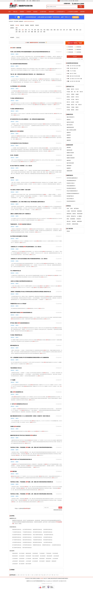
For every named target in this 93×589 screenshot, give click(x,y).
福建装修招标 (69, 165)
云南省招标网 (15, 563)
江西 (64, 29)
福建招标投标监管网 (70, 127)
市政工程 (81, 91)
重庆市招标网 (28, 563)
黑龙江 (48, 29)
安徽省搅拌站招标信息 (16, 529)
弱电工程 (77, 99)
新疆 (35, 31)
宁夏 (74, 29)
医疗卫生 (68, 94)
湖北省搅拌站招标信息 (48, 534)
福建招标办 (69, 119)
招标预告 (22, 11)
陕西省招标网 (21, 561)
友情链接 (59, 578)
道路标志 (68, 96)
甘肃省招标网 (35, 553)
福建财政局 (69, 137)
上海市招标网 (28, 561)
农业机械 (68, 109)
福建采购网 (69, 147)
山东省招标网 (55, 558)
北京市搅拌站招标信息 (27, 529)
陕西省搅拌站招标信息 (37, 542)
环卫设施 (68, 91)
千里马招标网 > (16, 21)
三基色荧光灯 (78, 218)
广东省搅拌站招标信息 (16, 532)
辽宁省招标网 (28, 558)
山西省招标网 (15, 561)
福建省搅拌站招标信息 (37, 529)
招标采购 (17, 25)
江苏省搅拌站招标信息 (37, 537)
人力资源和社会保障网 (72, 11)
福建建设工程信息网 (70, 152)
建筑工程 (72, 89)
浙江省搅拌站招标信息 (16, 547)
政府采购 (82, 11)
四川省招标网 (35, 561)
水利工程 (77, 96)
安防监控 (17, 37)
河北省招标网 (21, 555)
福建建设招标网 (69, 170)
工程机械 (72, 107)
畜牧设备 (72, 109)
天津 (29, 31)
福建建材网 (69, 168)
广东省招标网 (41, 553)
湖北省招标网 (42, 555)
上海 (23, 31)
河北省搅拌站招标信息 (16, 534)
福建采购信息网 (69, 150)
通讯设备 (68, 107)
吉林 (58, 29)
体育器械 (68, 104)
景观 (77, 91)
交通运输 (72, 94)
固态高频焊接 (72, 218)
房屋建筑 (68, 89)
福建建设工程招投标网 (70, 157)
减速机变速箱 (79, 221)
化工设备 (72, 99)
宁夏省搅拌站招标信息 (37, 539)
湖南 (54, 29)
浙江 (67, 0)
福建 (23, 29)
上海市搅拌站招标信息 (47, 542)
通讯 (76, 104)
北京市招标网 (21, 553)
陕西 (19, 31)
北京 (63, 0)
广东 (61, 0)
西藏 (32, 31)
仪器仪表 (72, 96)
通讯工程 (79, 104)
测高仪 (68, 218)
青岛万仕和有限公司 (70, 198)
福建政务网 (69, 140)
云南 (38, 31)
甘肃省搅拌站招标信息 (47, 529)
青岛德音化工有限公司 (70, 183)
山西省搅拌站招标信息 (27, 542)
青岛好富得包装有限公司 (71, 201)
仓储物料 (77, 94)
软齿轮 (71, 208)
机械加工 (77, 107)
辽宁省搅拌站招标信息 (16, 539)
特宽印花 (68, 216)
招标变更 (32, 25)
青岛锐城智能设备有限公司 (71, 180)
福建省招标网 (28, 553)
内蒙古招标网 (35, 558)
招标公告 (15, 11)
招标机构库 (51, 11)
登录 (82, 59)
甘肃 (26, 29)
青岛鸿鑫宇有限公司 (70, 196)
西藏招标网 (48, 561)
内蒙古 (70, 29)
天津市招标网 (41, 561)
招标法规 (52, 578)
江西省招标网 (21, 558)
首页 (10, 11)
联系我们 (34, 578)
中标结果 (29, 11)
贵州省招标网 (55, 553)
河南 (44, 29)
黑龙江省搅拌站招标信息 (38, 534)
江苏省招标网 (15, 558)
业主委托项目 (43, 11)
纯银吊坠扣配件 (79, 213)
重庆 (44, 31)
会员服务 (41, 578)
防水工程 (77, 89)
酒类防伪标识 (69, 213)
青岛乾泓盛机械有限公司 (71, 185)
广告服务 (48, 578)
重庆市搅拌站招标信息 (27, 547)
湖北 (71, 0)
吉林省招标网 (56, 555)
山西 (16, 31)
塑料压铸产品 (73, 216)
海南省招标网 (15, 555)
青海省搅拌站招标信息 (47, 539)
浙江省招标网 (21, 563)
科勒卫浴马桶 (73, 211)
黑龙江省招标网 (35, 555)
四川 (26, 31)
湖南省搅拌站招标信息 (16, 537)
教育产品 (72, 104)
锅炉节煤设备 (76, 208)
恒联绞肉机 (74, 221)
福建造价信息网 (69, 155)
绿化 (74, 91)
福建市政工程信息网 (70, 122)
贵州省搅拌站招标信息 (37, 532)
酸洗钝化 (74, 213)
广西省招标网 (48, 553)
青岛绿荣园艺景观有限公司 (71, 188)
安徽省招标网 (15, 553)
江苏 (65, 0)
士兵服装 (68, 211)
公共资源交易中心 (61, 11)
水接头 (68, 208)
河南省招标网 (28, 555)
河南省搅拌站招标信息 (27, 534)
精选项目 (35, 11)
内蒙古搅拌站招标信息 (27, 539)
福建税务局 (69, 132)
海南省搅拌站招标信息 (47, 532)
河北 (75, 0)
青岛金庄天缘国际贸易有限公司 (72, 190)
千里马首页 (27, 578)
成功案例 (38, 578)
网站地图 (62, 578)
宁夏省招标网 (41, 558)
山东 (69, 0)
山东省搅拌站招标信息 (16, 542)
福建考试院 (69, 160)
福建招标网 (21, 21)
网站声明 (55, 578)
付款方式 (45, 578)
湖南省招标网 (49, 555)
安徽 (73, 0)
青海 (77, 29)
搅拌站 (42, 56)
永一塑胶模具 (79, 216)
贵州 (35, 29)
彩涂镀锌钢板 (79, 211)
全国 (16, 27)
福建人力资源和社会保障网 (71, 129)
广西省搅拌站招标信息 (27, 532)
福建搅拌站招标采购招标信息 (29, 21)
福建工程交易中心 (70, 124)
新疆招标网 (54, 561)
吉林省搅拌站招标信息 (27, 537)
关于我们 (30, 578)
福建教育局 (69, 135)
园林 (72, 91)
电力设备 (68, 99)
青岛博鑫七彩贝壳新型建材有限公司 (73, 193)
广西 (32, 29)
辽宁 (67, 29)
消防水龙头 (69, 221)
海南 (38, 29)
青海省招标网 (48, 558)
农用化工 (77, 109)
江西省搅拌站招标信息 (47, 537)
